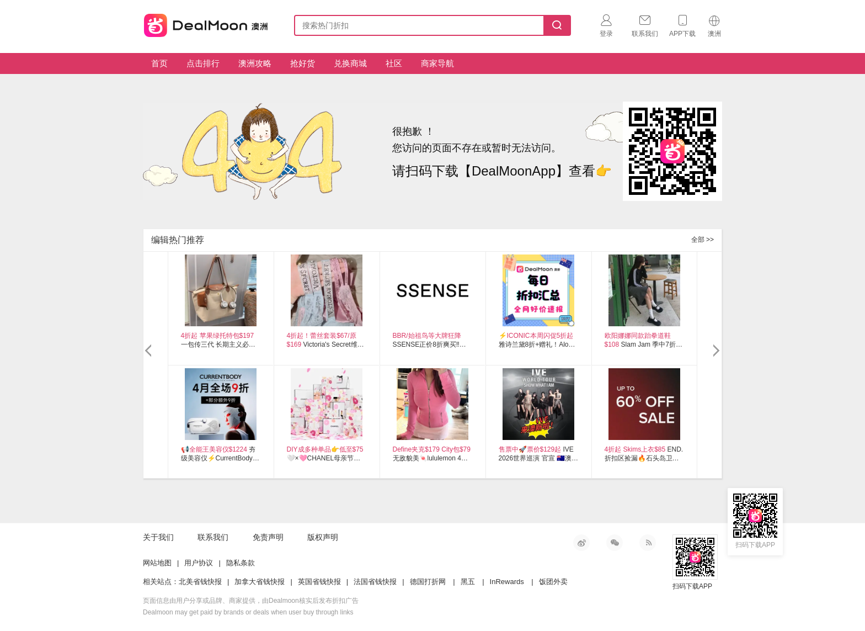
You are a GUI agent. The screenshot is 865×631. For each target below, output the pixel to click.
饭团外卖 (553, 581)
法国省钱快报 (375, 581)
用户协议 (198, 563)
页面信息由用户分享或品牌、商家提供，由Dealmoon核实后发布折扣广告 (251, 601)
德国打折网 (428, 581)
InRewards (507, 581)
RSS (647, 542)
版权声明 (322, 537)
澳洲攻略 (254, 63)
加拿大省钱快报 (259, 581)
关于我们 (158, 537)
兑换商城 (350, 63)
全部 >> (702, 239)
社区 (394, 63)
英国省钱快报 (319, 581)
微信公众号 (614, 542)
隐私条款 (240, 563)
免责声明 (268, 537)
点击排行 (203, 63)
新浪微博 (581, 542)
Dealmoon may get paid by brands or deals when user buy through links (248, 612)
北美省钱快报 (200, 581)
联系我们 (212, 537)
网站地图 (157, 563)
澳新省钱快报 (206, 23)
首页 (159, 63)
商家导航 (437, 63)
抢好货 (302, 63)
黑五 (468, 581)
